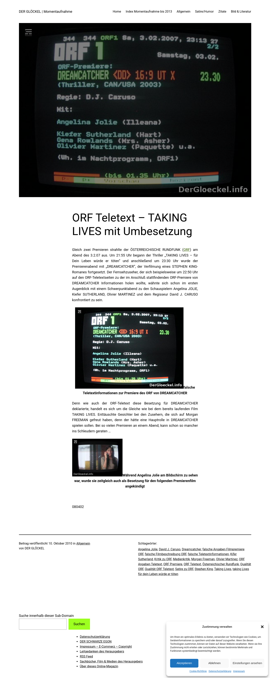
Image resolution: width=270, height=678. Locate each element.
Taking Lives (222, 569)
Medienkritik (181, 559)
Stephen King (204, 569)
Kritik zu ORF (162, 559)
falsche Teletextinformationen (208, 554)
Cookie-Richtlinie (198, 671)
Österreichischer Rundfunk (220, 564)
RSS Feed (86, 656)
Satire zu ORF (184, 569)
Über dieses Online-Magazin (99, 666)
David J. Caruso (169, 549)
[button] (262, 627)
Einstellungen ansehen (247, 663)
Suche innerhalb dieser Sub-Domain (46, 616)
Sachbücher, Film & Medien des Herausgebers (111, 661)
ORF (186, 250)
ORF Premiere (172, 564)
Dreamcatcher (191, 549)
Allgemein (83, 543)
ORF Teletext (192, 564)
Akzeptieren (184, 663)
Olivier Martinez (227, 559)
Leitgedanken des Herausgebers (102, 651)
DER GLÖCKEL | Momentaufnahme (45, 11)
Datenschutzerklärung (220, 671)
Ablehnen (214, 663)
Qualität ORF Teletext (159, 569)
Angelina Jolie (148, 549)
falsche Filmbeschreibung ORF (166, 554)
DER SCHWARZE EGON (96, 641)
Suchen (79, 624)
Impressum (239, 671)
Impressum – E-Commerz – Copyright (106, 646)
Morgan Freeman (203, 559)
